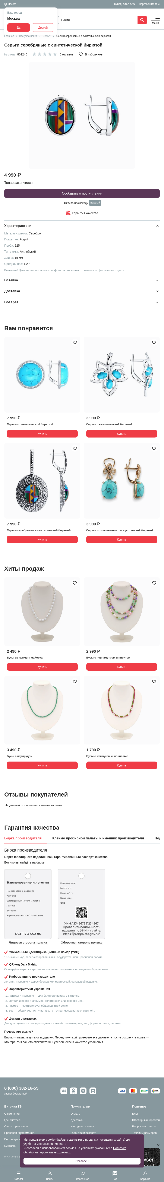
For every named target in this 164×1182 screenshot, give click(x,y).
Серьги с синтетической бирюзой (30, 424)
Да (18, 27)
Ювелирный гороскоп (146, 1120)
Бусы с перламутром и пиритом (108, 657)
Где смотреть (12, 1120)
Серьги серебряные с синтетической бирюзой (39, 530)
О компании (12, 1113)
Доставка (77, 1120)
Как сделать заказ (82, 1126)
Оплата (75, 1113)
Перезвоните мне (149, 4)
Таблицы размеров (144, 1132)
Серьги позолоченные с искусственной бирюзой (120, 530)
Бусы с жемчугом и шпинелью (107, 756)
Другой (43, 27)
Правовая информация (19, 1132)
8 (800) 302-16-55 (124, 4)
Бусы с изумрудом (19, 756)
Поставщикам (13, 1139)
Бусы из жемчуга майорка (24, 657)
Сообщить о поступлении (82, 193)
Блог (135, 1113)
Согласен (81, 1161)
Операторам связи (16, 1126)
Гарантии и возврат (83, 1132)
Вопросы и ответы (143, 1126)
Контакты (10, 1145)
